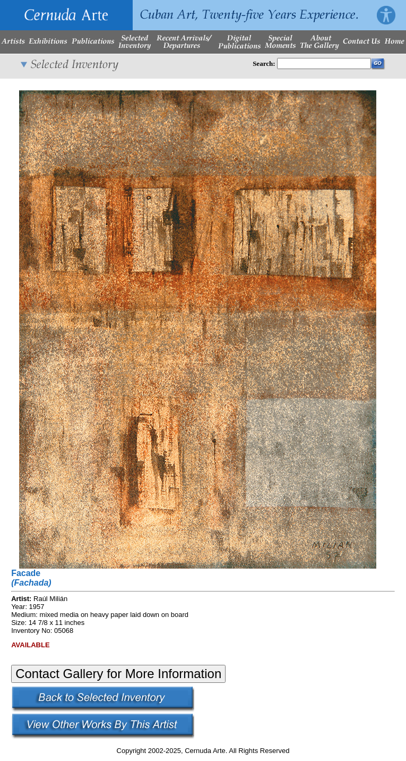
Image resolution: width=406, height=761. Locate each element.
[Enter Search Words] (324, 63)
